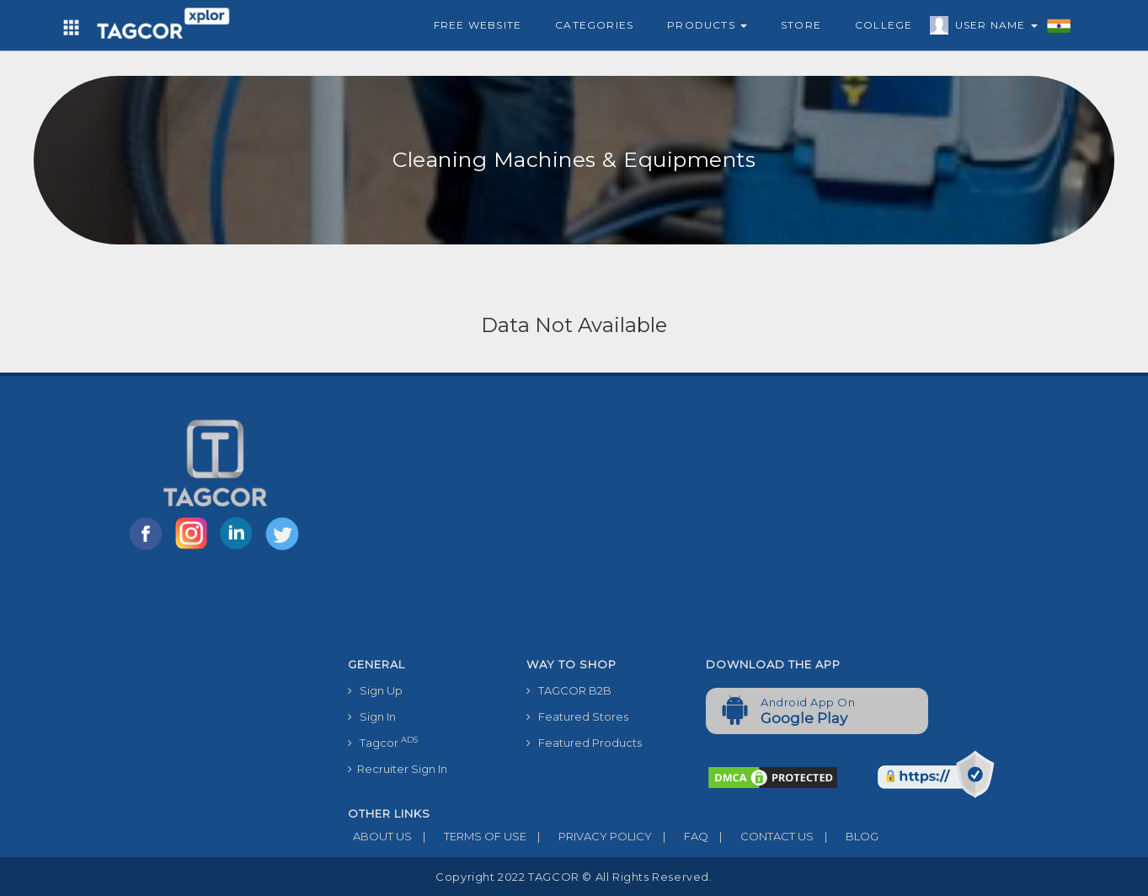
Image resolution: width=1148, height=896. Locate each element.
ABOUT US (380, 836)
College (883, 25)
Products (707, 25)
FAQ (680, 836)
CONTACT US (761, 836)
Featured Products (584, 742)
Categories (594, 25)
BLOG (846, 836)
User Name (992, 28)
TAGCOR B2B (568, 690)
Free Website (477, 25)
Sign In (372, 716)
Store (801, 25)
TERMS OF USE (469, 836)
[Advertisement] (694, 523)
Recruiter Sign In (397, 768)
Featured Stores (577, 716)
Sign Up (375, 690)
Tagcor (383, 742)
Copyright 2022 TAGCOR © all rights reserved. (573, 876)
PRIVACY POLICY (589, 836)
